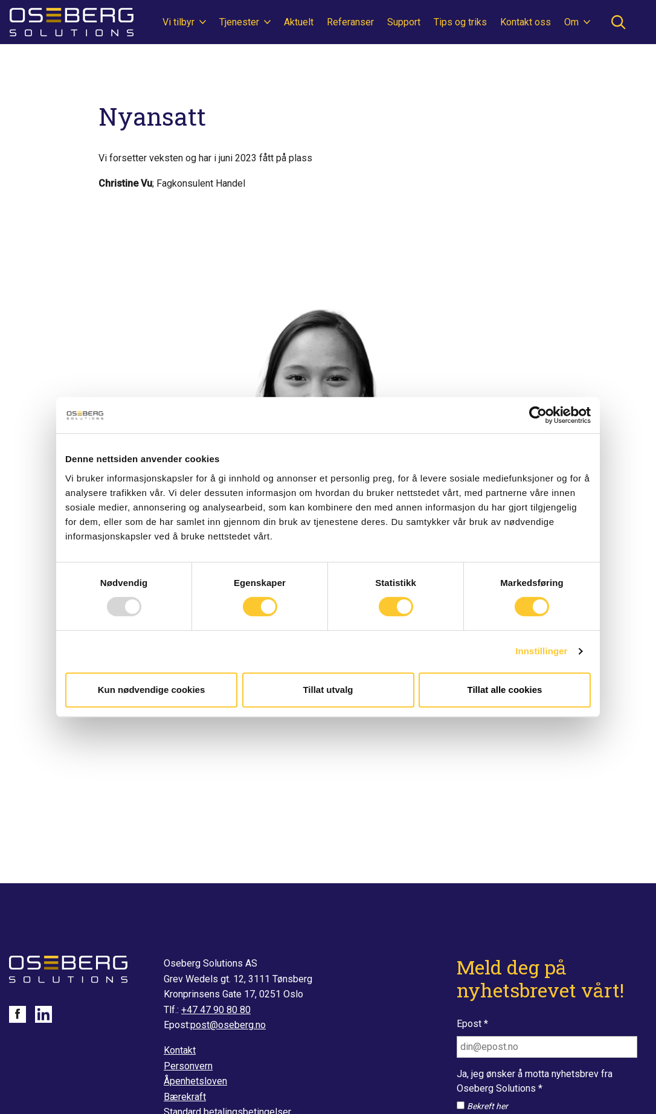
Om (572, 22)
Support (403, 22)
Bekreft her (487, 1106)
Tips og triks (460, 22)
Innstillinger (541, 651)
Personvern (188, 1066)
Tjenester (240, 22)
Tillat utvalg (328, 689)
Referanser (350, 22)
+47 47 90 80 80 (216, 1010)
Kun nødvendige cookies (151, 689)
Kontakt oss (525, 22)
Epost (472, 1023)
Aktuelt (299, 22)
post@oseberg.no (228, 1025)
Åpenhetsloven (195, 1081)
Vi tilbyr (179, 22)
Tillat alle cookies (505, 689)
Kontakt (180, 1050)
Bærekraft (185, 1097)
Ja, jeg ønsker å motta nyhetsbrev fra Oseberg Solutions (535, 1081)
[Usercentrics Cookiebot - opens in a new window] (538, 415)
